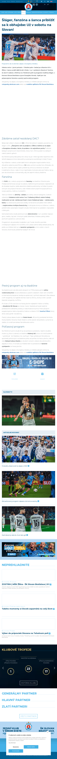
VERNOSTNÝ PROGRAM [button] (37, 12)
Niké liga (11, 499)
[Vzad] (3, 668)
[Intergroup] (14, 710)
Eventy (11, 463)
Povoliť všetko (15, 751)
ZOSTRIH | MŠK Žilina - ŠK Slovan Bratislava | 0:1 (26, 584)
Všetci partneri (28, 716)
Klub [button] (6, 12)
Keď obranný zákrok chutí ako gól (15, 535)
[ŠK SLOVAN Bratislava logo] (28, 5)
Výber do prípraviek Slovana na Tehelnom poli (26, 633)
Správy (23, 12)
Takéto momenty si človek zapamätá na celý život (28, 609)
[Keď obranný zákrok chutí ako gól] (28, 519)
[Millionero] (42, 704)
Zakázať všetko (31, 746)
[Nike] (28, 697)
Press (8, 1)
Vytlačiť (42, 379)
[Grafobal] (14, 704)
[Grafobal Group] (42, 710)
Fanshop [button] (51, 12)
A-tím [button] (15, 12)
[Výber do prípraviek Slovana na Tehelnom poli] (28, 624)
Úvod (2, 12)
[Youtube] (47, 1)
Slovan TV (13, 582)
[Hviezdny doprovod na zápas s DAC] (28, 449)
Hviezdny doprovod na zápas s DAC (15, 466)
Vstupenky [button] (10, 12)
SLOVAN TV (45, 12)
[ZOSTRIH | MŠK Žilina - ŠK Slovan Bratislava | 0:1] (28, 575)
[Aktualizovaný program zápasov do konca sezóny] (28, 484)
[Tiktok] (47, 4)
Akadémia (28, 12)
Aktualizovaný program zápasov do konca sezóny (20, 501)
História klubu (28, 683)
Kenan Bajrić (16, 532)
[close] (47, 732)
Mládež (13, 631)
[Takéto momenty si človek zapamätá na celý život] (28, 599)
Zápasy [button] (19, 12)
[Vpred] (54, 668)
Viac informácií (12, 742)
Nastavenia (16, 746)
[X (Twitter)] (44, 1)
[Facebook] (41, 1)
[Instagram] (44, 4)
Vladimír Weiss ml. (20, 606)
